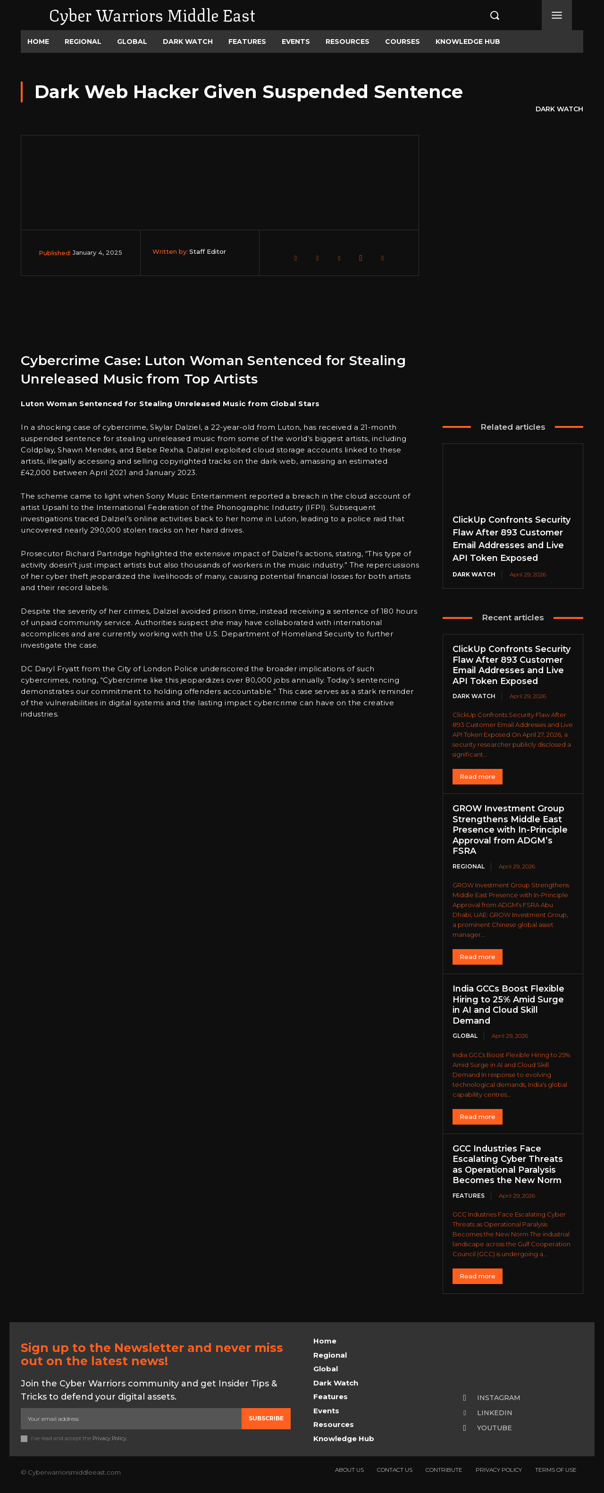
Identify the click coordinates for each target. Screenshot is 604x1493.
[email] (131, 1418)
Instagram (498, 1397)
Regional (469, 866)
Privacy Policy (109, 1438)
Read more (477, 776)
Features (469, 1195)
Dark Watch (559, 109)
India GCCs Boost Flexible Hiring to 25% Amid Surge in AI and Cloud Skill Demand (509, 1005)
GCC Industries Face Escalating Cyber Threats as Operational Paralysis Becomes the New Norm (508, 1164)
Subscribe (266, 1418)
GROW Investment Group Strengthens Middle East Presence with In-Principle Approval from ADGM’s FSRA (510, 829)
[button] (485, 15)
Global (465, 1035)
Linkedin (494, 1413)
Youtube (494, 1428)
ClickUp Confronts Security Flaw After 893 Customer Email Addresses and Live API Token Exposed (511, 665)
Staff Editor (207, 251)
